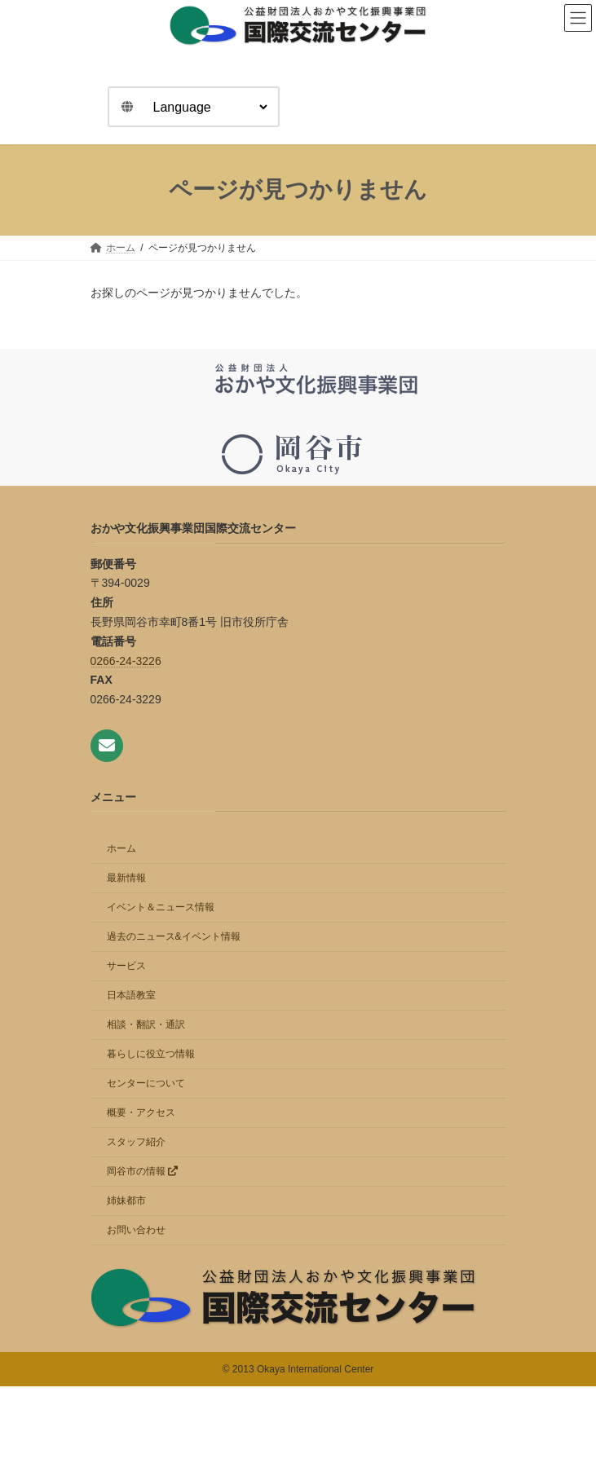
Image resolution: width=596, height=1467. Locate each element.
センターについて (146, 1083)
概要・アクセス (141, 1112)
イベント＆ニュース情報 (160, 907)
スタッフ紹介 (136, 1142)
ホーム (121, 848)
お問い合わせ (136, 1230)
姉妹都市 (126, 1200)
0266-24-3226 (126, 660)
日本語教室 (131, 995)
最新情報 (126, 877)
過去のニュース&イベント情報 (174, 936)
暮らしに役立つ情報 (151, 1054)
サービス (126, 965)
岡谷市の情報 (142, 1171)
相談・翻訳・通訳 (146, 1024)
